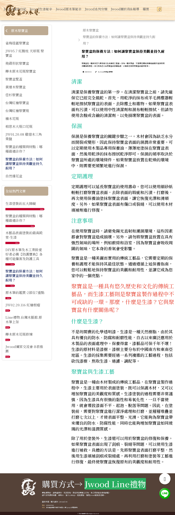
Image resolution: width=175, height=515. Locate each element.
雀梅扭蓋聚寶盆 (17, 43)
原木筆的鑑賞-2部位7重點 (24, 292)
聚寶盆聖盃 (13, 79)
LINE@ (72, 495)
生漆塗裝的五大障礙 (20, 203)
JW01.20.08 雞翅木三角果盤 (23, 136)
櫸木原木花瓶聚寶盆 (20, 71)
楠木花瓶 (12, 118)
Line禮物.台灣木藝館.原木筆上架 (23, 319)
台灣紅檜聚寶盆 (17, 103)
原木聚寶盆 (16, 30)
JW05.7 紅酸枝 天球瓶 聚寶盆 (24, 53)
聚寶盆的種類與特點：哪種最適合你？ (24, 148)
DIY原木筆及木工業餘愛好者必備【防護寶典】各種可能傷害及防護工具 (24, 254)
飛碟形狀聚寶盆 (17, 63)
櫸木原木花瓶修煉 (18, 334)
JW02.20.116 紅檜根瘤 (22, 304)
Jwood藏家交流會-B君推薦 (24, 348)
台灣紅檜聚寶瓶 (17, 110)
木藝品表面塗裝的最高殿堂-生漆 (24, 235)
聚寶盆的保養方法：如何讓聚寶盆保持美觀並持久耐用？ (24, 163)
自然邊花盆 (13, 176)
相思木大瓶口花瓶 (18, 126)
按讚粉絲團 (51, 495)
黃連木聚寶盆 (15, 87)
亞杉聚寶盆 (13, 95)
